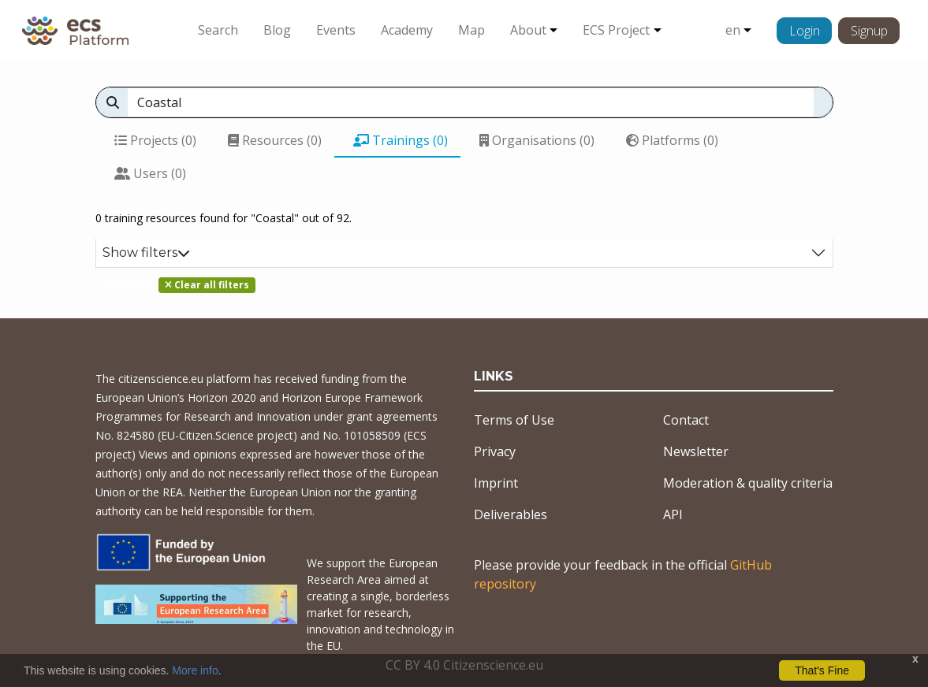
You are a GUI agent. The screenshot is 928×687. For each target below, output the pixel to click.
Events (336, 30)
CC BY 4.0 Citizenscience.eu (464, 665)
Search (218, 30)
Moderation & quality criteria (748, 483)
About (528, 30)
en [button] (732, 30)
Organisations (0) (536, 140)
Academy (407, 30)
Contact (686, 420)
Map (471, 30)
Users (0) (150, 173)
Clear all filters (207, 285)
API (673, 514)
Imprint (496, 483)
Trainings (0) (400, 140)
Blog (277, 30)
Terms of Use (514, 420)
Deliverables (510, 514)
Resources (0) (275, 140)
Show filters (146, 252)
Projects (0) (155, 140)
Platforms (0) (672, 140)
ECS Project (616, 30)
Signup (869, 30)
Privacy (495, 451)
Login (804, 30)
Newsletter (696, 451)
